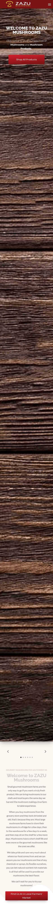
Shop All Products (26, 59)
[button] (7, 751)
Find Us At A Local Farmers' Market (26, 896)
